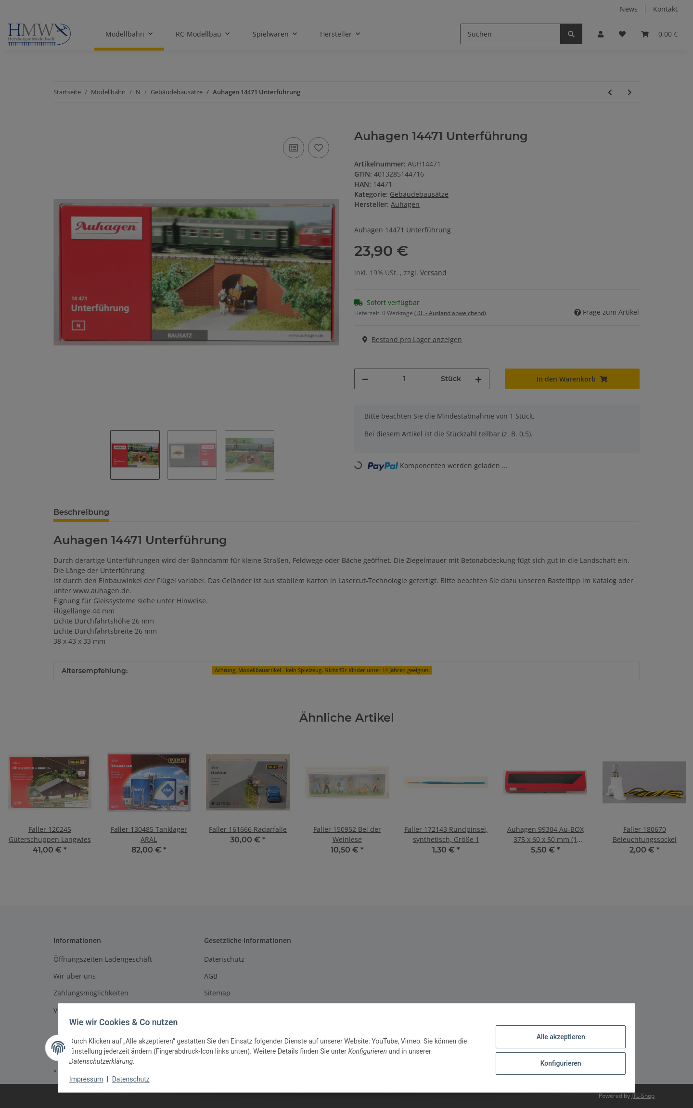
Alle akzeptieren (556, 1037)
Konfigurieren (556, 1062)
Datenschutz (135, 1079)
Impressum (90, 1079)
